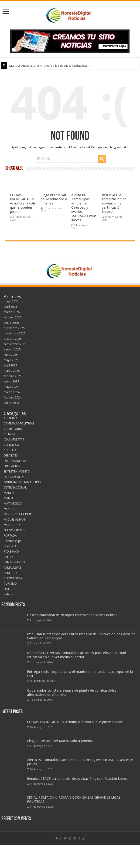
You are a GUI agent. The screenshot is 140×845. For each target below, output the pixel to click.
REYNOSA (10, 546)
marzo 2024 (12, 392)
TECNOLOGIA (13, 578)
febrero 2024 (12, 397)
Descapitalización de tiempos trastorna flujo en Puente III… (75, 615)
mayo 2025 (11, 360)
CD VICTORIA (13, 429)
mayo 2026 (11, 301)
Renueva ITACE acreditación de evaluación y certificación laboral (114, 203)
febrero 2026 (12, 317)
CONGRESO (11, 445)
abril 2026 (10, 306)
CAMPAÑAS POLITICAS (19, 423)
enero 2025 (11, 381)
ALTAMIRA (10, 418)
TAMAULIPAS (12, 567)
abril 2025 (10, 365)
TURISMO (10, 583)
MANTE (9, 498)
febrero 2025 (12, 376)
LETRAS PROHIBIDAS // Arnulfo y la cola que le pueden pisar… (49, 65)
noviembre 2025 (14, 333)
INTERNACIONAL (15, 487)
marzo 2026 (12, 312)
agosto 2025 (12, 349)
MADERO (10, 493)
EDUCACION (12, 466)
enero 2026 (11, 322)
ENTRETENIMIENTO (17, 471)
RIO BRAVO (11, 551)
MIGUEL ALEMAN (15, 519)
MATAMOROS (13, 503)
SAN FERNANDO (14, 562)
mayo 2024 (11, 387)
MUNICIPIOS (12, 525)
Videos (8, 594)
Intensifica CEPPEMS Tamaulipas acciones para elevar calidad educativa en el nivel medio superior (76, 655)
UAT (6, 589)
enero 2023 (11, 403)
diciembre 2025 (14, 328)
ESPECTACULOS (14, 477)
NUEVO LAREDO (14, 530)
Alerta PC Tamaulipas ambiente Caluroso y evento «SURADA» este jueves (83, 207)
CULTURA (10, 450)
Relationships (12, 541)
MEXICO (9, 509)
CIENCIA (9, 434)
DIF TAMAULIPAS (15, 461)
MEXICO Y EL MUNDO (18, 514)
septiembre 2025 (15, 344)
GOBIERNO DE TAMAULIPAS (22, 482)
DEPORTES (11, 455)
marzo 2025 (12, 370)
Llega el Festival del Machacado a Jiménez (54, 199)
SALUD (8, 557)
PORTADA (10, 535)
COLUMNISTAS (14, 439)
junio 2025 (10, 354)
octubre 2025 (12, 338)
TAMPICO (10, 573)
